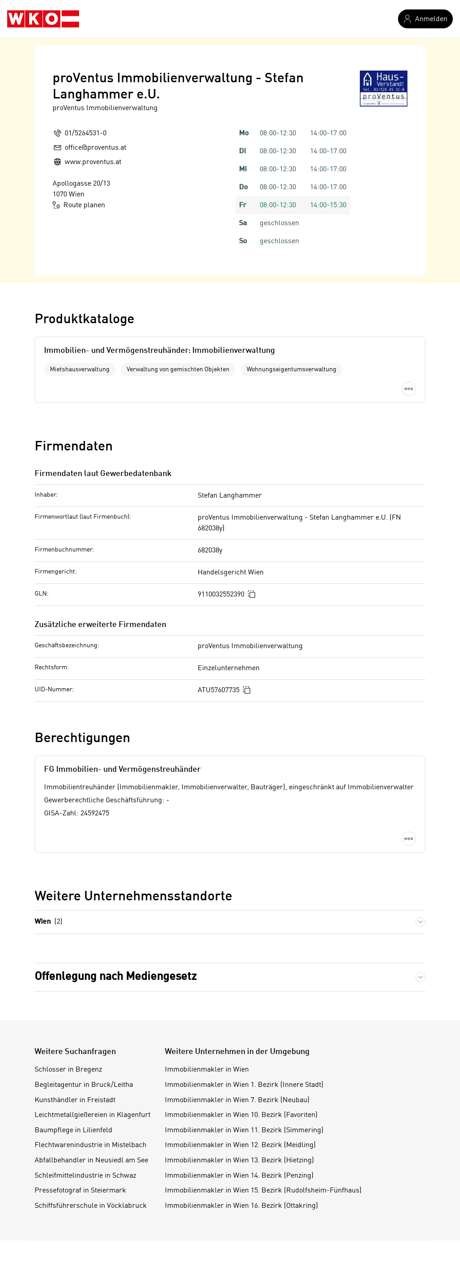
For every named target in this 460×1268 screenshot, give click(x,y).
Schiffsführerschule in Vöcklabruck (91, 1206)
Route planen (79, 204)
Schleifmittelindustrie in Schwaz (85, 1175)
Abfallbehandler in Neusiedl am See (91, 1160)
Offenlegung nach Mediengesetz (116, 977)
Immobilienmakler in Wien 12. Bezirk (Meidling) (240, 1145)
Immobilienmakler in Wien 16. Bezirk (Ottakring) (241, 1206)
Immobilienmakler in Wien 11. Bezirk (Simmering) (244, 1130)
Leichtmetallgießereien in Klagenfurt (92, 1115)
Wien (48, 922)
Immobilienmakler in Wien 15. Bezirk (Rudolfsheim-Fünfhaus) (263, 1190)
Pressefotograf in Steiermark (80, 1190)
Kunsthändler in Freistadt (75, 1100)
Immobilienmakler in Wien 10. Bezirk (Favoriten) (241, 1115)
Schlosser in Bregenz (68, 1069)
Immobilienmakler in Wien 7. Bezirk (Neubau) (237, 1100)
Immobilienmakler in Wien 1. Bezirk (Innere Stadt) (244, 1085)
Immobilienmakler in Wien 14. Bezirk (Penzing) (239, 1175)
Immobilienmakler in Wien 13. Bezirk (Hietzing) (239, 1160)
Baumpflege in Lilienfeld (73, 1130)
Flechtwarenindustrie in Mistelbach (90, 1145)
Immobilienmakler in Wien (207, 1069)
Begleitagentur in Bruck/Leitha (84, 1085)
